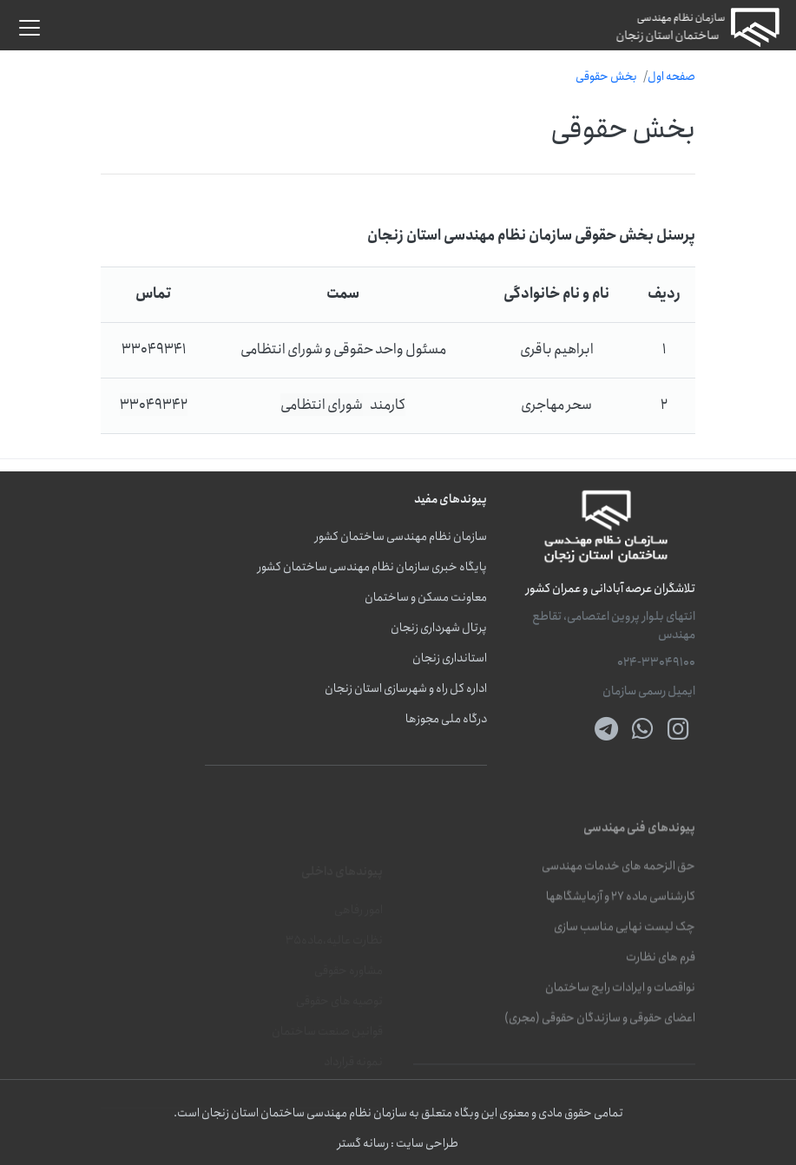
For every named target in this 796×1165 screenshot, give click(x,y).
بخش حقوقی (606, 77)
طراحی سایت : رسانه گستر (398, 1144)
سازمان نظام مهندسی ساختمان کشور (401, 537)
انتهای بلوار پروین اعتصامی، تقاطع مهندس (613, 626)
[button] (29, 28)
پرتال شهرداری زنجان (439, 628)
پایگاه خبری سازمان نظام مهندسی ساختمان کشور (372, 567)
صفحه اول (671, 77)
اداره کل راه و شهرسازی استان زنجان (406, 689)
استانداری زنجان (449, 658)
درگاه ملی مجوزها (446, 719)
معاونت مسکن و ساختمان (426, 598)
